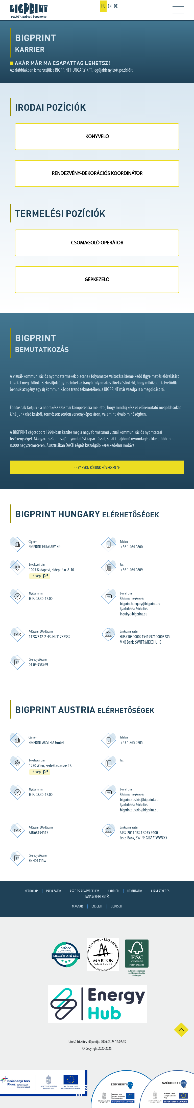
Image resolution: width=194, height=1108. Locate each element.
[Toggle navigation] (174, 10)
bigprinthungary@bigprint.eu (140, 604)
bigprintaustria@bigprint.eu (139, 800)
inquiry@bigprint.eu (133, 614)
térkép (36, 576)
